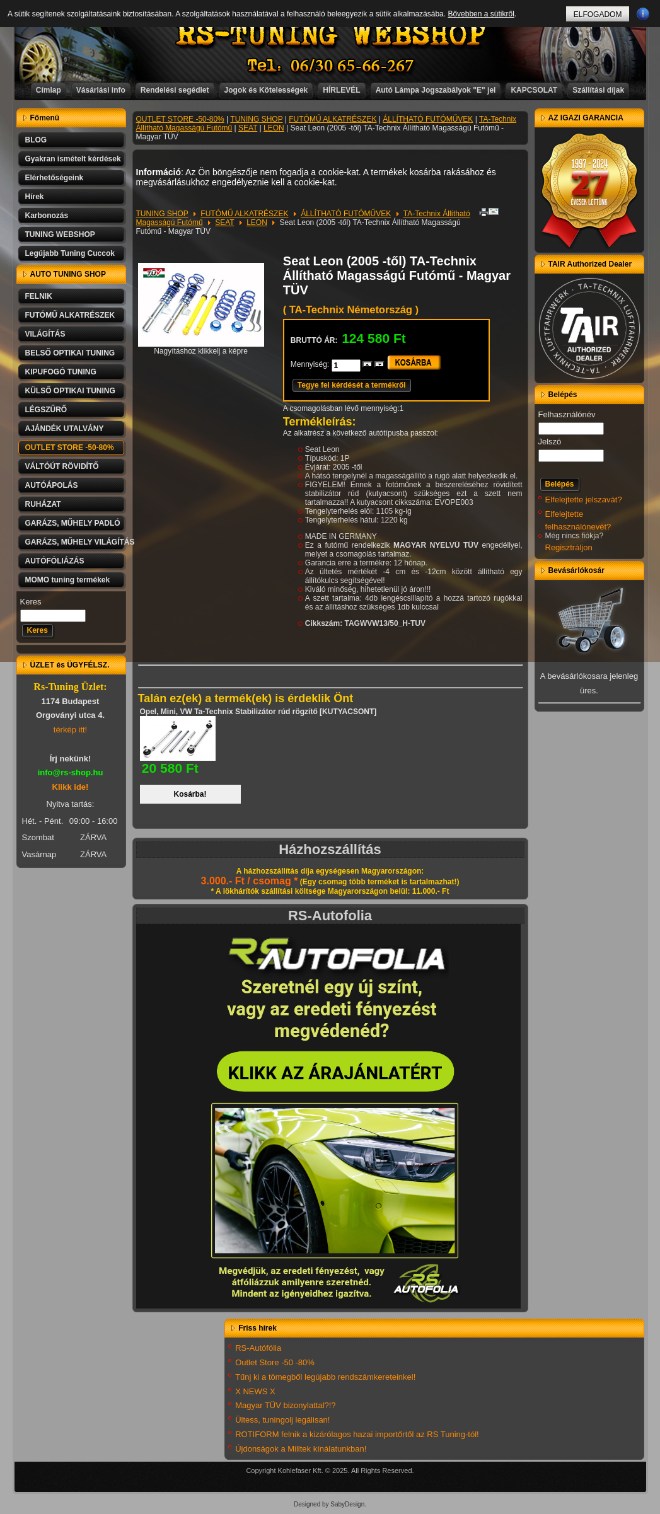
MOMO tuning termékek (67, 579)
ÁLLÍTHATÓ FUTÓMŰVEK (428, 119)
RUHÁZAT (43, 504)
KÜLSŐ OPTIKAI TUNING (70, 390)
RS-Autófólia (258, 1348)
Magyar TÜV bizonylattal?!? (285, 1405)
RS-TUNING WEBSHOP (330, 35)
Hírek (34, 196)
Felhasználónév (567, 414)
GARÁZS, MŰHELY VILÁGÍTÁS (75, 542)
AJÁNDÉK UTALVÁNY (64, 428)
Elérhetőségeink (54, 177)
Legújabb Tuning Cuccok (70, 253)
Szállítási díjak (598, 90)
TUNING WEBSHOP (60, 234)
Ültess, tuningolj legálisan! (282, 1419)
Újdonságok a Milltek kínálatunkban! (300, 1448)
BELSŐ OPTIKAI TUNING (70, 353)
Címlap (48, 90)
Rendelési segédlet (175, 90)
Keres (31, 601)
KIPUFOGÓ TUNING (60, 371)
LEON (273, 128)
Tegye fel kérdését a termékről (352, 385)
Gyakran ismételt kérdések (73, 158)
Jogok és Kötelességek (266, 90)
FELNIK (38, 296)
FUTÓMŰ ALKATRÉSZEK (70, 315)
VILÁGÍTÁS (45, 334)
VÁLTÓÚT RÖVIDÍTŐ (62, 466)
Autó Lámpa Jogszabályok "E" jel (436, 90)
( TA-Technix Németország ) (351, 310)
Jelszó (550, 441)
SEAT (247, 128)
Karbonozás (47, 215)
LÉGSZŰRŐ (46, 409)
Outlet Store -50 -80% (275, 1362)
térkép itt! (70, 729)
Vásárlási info (100, 90)
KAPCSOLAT (534, 90)
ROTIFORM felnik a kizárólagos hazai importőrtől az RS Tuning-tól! (357, 1434)
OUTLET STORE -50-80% (69, 447)
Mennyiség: (311, 364)
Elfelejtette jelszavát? (583, 499)
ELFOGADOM (598, 14)
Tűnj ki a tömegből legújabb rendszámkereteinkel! (325, 1377)
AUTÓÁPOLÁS (51, 485)
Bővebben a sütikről (481, 13)
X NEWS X (255, 1391)
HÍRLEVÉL (341, 90)
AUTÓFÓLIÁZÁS (54, 561)
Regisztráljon (569, 547)
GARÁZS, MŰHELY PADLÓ (72, 523)
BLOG (36, 140)
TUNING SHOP (256, 119)
